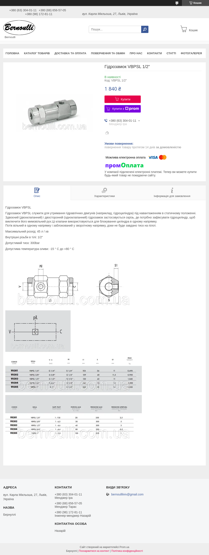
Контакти (154, 53)
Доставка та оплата (70, 53)
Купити (126, 99)
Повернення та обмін (108, 53)
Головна (12, 53)
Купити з (125, 109)
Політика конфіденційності (127, 550)
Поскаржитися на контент (94, 550)
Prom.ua (124, 547)
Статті (171, 53)
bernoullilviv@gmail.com (127, 494)
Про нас (136, 53)
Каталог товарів (37, 53)
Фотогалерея (191, 53)
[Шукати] (144, 29)
